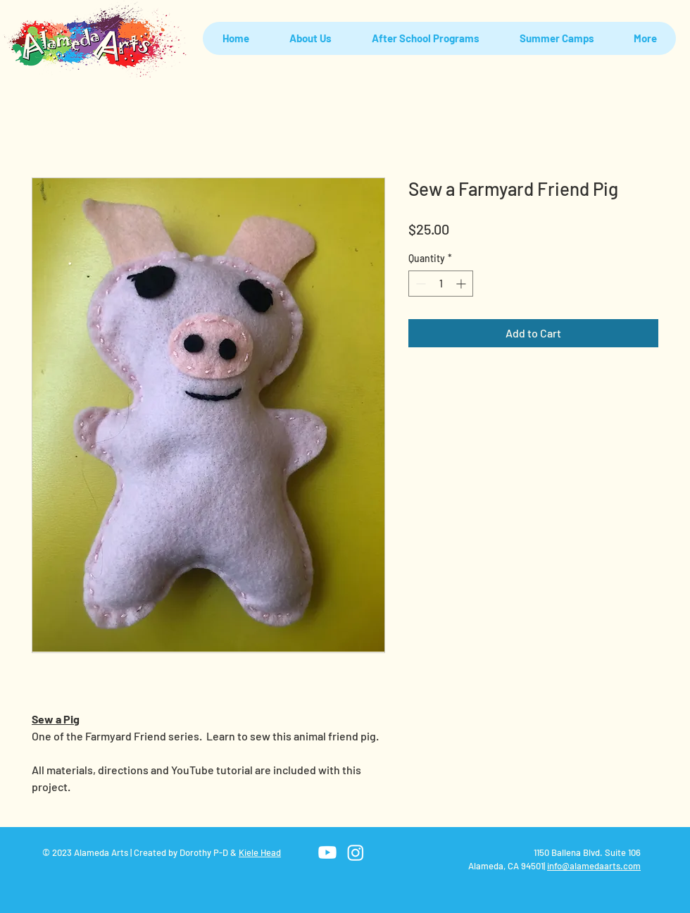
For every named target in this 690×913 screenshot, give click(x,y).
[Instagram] (355, 852)
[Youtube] (327, 852)
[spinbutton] (440, 283)
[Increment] (462, 283)
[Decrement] (419, 283)
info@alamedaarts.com (594, 865)
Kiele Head (260, 852)
